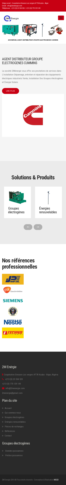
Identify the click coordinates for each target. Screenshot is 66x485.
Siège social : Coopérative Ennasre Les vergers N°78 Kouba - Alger (25, 3)
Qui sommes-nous (13, 412)
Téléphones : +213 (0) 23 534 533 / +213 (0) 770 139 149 (21, 8)
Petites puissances (14, 455)
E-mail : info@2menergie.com (12, 6)
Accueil (8, 408)
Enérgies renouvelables (15, 421)
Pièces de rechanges (14, 426)
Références (10, 431)
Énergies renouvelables (48, 210)
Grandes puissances (14, 450)
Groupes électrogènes (16, 210)
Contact (8, 435)
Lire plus (10, 91)
